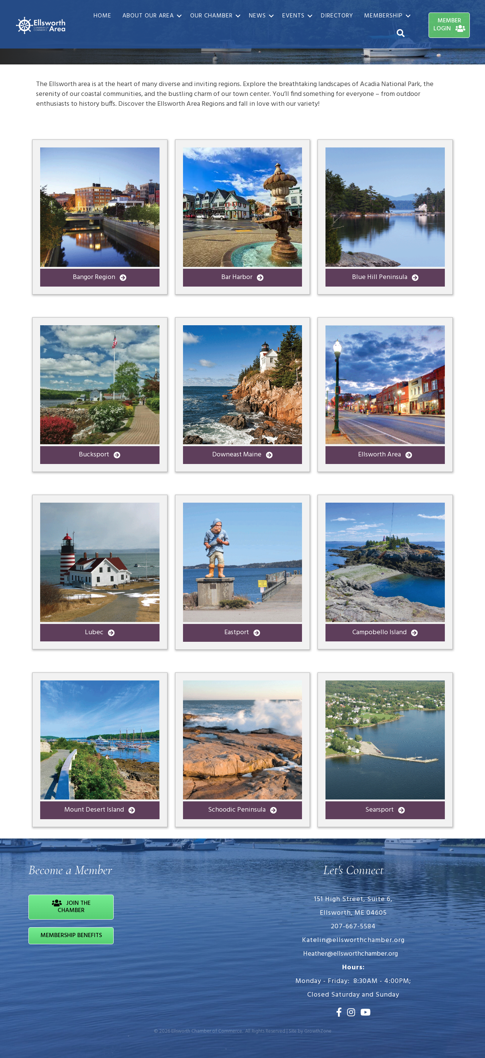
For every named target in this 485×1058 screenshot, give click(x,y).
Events (293, 16)
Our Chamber (211, 16)
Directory (337, 16)
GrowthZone (318, 1031)
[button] (100, 278)
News (257, 16)
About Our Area (148, 16)
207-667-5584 (353, 926)
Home (102, 16)
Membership (383, 16)
